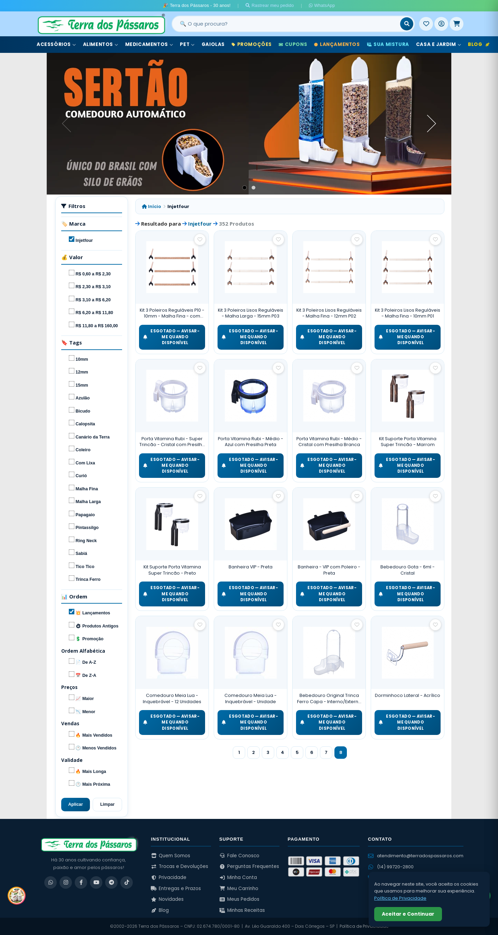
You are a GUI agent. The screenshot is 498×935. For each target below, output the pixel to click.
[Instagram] (65, 882)
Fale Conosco (239, 855)
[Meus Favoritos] (426, 24)
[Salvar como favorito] (200, 239)
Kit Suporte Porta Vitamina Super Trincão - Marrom (407, 442)
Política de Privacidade (364, 926)
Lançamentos (337, 44)
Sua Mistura (388, 44)
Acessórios (56, 44)
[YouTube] (96, 882)
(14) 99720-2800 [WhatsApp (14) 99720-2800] (391, 866)
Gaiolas (213, 44)
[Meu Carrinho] (456, 24)
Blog (478, 44)
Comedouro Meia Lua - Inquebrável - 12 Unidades (172, 698)
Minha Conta (238, 877)
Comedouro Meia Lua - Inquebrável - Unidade (250, 698)
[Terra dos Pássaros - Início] (101, 24)
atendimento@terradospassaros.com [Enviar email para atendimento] (415, 855)
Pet (187, 44)
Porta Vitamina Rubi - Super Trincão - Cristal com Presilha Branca (172, 442)
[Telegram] (111, 882)
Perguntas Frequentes (249, 866)
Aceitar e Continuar (408, 913)
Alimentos (100, 44)
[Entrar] (441, 24)
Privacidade (168, 877)
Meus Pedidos (239, 899)
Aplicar (75, 804)
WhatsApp (322, 5)
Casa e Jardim (438, 44)
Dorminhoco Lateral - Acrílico (407, 695)
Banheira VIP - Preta (251, 567)
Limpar (107, 804)
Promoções (252, 44)
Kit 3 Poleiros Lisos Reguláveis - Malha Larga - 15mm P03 (250, 313)
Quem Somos (170, 855)
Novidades (167, 899)
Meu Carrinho (238, 888)
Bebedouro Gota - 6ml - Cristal (407, 570)
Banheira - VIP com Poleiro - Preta (329, 570)
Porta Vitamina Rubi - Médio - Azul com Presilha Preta (250, 442)
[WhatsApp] (50, 882)
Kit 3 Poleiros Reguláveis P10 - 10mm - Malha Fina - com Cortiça (172, 313)
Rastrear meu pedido (270, 5)
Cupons (293, 44)
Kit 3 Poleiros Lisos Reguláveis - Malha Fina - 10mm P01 (407, 313)
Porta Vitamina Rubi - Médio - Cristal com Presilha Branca (329, 442)
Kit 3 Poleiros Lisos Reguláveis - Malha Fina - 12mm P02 (329, 313)
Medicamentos (149, 44)
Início (151, 206)
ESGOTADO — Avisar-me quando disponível (171, 337)
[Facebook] (81, 882)
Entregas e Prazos (176, 888)
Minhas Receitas (242, 910)
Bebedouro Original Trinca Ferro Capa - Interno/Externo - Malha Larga (329, 698)
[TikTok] (126, 882)
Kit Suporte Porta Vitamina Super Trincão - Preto (172, 570)
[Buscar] (406, 23)
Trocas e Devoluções (179, 866)
